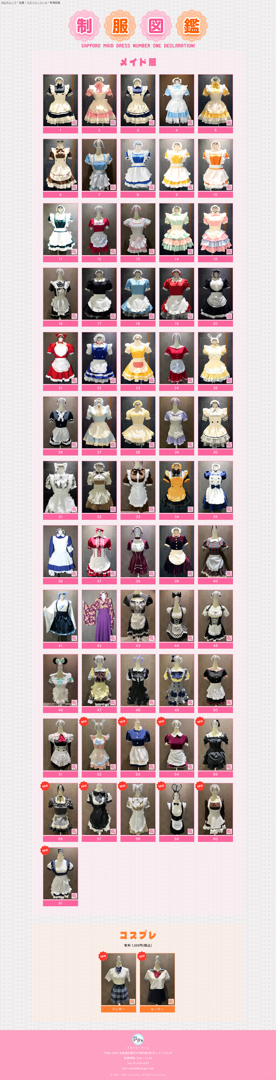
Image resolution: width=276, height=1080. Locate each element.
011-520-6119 (140, 1063)
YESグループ (8, 2)
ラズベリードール (37, 2)
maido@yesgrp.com (141, 1068)
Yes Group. (134, 1074)
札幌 (21, 2)
